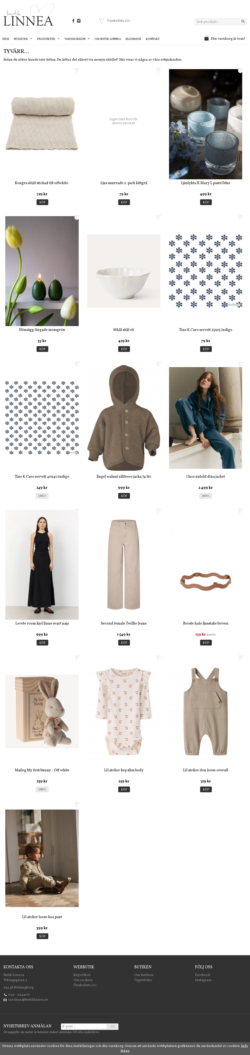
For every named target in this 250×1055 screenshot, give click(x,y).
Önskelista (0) (84, 985)
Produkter (48, 39)
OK (113, 1027)
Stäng (125, 1051)
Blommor (133, 39)
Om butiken (143, 975)
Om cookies (82, 980)
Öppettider (143, 980)
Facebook (202, 975)
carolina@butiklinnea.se (28, 999)
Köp (42, 202)
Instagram (203, 980)
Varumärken (77, 39)
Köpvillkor (82, 975)
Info (42, 496)
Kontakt (153, 39)
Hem (5, 39)
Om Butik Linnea (108, 39)
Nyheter (23, 39)
